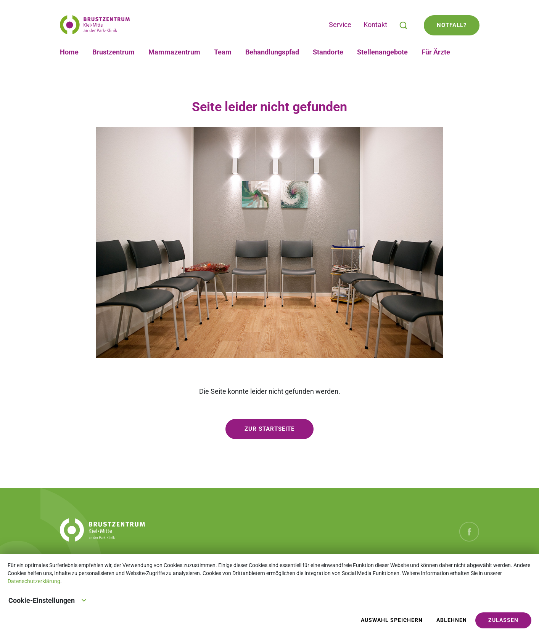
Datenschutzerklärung (34, 581)
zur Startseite (269, 428)
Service (340, 25)
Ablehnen (451, 620)
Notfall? (452, 25)
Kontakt (375, 25)
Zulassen (503, 620)
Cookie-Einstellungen (47, 599)
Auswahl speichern (392, 620)
